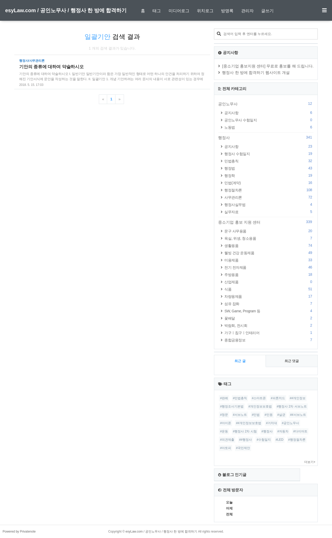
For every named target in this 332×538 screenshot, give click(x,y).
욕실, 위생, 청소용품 (269, 238)
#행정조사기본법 (232, 406)
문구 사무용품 (269, 231)
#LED (279, 440)
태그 (157, 11)
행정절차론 (269, 190)
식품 (269, 289)
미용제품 (269, 260)
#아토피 (225, 448)
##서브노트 (298, 415)
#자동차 (282, 431)
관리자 (247, 11)
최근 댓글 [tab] (292, 361)
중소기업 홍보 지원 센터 (266, 222)
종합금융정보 (269, 340)
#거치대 (271, 423)
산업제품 (269, 282)
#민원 (269, 415)
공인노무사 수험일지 (269, 120)
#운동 (224, 431)
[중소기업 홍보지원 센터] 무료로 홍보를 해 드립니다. (268, 66)
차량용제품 (269, 296)
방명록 (227, 11)
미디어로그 (179, 11)
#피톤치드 (278, 398)
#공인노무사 (290, 423)
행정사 (266, 137)
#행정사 (267, 431)
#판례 (224, 398)
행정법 (269, 168)
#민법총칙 (240, 398)
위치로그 (205, 11)
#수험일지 (264, 440)
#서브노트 (240, 415)
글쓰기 (267, 11)
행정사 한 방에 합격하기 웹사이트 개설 (256, 72)
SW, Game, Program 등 (269, 311)
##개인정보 (298, 398)
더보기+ (309, 462)
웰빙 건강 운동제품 (269, 253)
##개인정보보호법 (248, 423)
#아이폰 (225, 423)
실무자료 (269, 212)
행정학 (269, 175)
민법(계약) (269, 183)
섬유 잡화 (269, 303)
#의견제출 (227, 440)
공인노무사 (266, 103)
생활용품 (269, 245)
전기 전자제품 (269, 267)
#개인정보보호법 (260, 406)
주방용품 (269, 274)
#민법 (256, 415)
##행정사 (245, 440)
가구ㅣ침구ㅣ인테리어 (269, 332)
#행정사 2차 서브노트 (292, 406)
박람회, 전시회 (269, 325)
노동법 (269, 127)
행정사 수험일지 (269, 153)
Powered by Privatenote (19, 531)
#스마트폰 (259, 398)
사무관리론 (269, 197)
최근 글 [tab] (240, 361)
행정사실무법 (269, 204)
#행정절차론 (297, 440)
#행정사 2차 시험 (245, 431)
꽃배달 (269, 318)
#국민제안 (243, 448)
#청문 (224, 415)
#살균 (281, 415)
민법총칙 (269, 161)
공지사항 (269, 113)
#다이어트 (300, 431)
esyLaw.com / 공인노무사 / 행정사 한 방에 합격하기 (66, 10)
